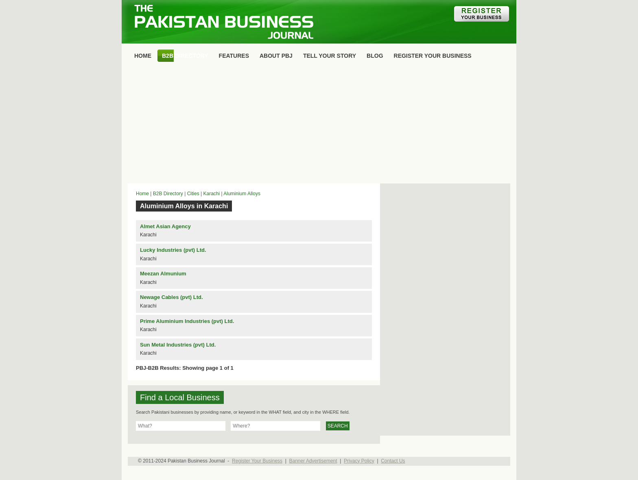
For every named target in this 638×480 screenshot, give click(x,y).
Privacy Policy (359, 461)
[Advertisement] (319, 124)
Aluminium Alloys (241, 193)
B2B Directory (168, 193)
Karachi (211, 193)
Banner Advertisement (313, 461)
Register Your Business (257, 461)
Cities (193, 193)
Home (142, 193)
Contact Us (393, 461)
